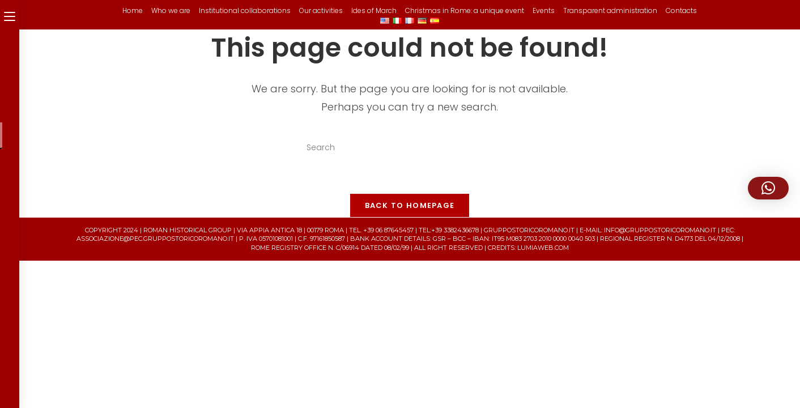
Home (132, 10)
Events (544, 10)
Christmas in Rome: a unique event (464, 10)
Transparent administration (610, 10)
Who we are (170, 10)
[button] (768, 188)
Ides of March (374, 10)
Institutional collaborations (245, 10)
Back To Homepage (410, 205)
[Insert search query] (409, 148)
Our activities (321, 10)
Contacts (681, 10)
